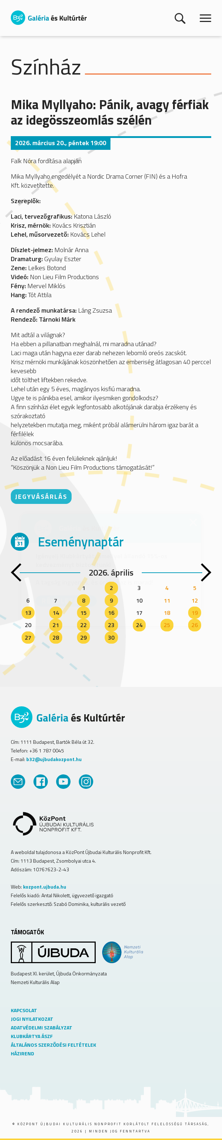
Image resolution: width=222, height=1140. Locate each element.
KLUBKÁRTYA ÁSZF (32, 1036)
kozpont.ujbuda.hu (44, 886)
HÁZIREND (22, 1053)
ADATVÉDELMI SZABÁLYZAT (41, 1027)
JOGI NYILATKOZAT (32, 1019)
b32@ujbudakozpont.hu (54, 759)
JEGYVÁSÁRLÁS (41, 496)
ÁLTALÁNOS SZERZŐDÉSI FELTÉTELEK (53, 1045)
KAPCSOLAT (24, 1010)
